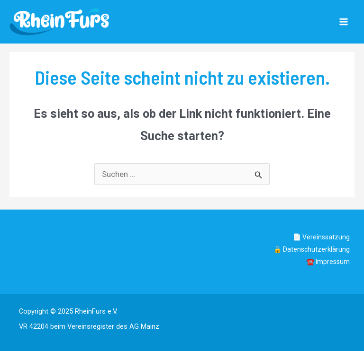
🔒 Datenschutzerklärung (311, 249)
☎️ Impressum (328, 261)
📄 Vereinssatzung (321, 237)
